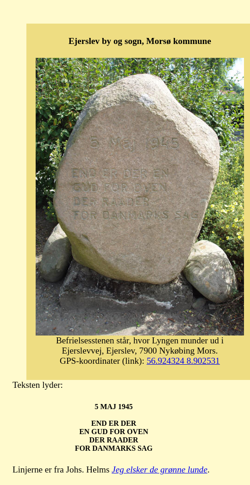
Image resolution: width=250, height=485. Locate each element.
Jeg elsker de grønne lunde (159, 469)
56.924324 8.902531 (183, 361)
